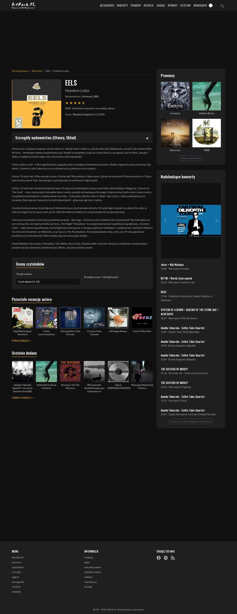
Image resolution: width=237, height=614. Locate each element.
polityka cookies (92, 572)
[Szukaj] (222, 5)
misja (86, 562)
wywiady (16, 591)
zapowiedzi (18, 567)
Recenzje (149, 5)
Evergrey (175, 113)
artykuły (16, 586)
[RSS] (173, 558)
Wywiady (172, 5)
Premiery (136, 5)
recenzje (16, 572)
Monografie (200, 5)
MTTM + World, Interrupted (176, 278)
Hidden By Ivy (206, 113)
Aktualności (107, 5)
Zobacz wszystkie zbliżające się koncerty (190, 421)
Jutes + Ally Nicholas (172, 264)
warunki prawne (92, 567)
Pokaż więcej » (21, 340)
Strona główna (20, 70)
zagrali (15, 577)
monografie (18, 582)
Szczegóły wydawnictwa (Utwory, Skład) (45, 137)
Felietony (185, 5)
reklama (88, 577)
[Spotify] (166, 558)
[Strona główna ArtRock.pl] (24, 5)
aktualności (18, 557)
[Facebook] (159, 558)
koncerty (16, 562)
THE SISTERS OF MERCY (174, 369)
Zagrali (160, 5)
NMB (206, 150)
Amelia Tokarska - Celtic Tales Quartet (183, 328)
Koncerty (122, 5)
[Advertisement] (118, 38)
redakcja (88, 557)
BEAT (164, 292)
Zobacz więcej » (22, 397)
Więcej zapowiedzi (191, 158)
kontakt (88, 586)
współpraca (90, 582)
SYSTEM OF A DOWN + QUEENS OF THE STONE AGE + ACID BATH (190, 311)
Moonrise (175, 150)
